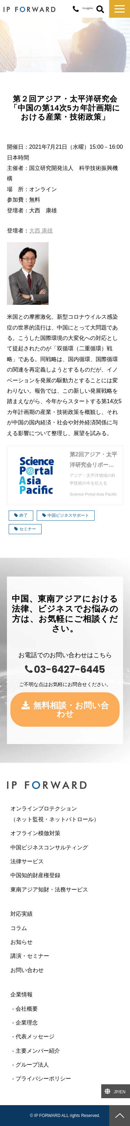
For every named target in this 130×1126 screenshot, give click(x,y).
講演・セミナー (29, 956)
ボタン (100, 9)
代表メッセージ (35, 1036)
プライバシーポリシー (43, 1079)
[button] (119, 9)
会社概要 (27, 1009)
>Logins (87, 8)
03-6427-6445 (75, 9)
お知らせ (21, 942)
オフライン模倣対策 (35, 833)
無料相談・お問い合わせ (71, 709)
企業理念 (27, 1023)
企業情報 (21, 994)
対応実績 (21, 914)
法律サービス (27, 861)
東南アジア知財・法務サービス (49, 889)
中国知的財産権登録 (35, 875)
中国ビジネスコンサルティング (49, 847)
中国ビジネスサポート (65, 515)
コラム (18, 928)
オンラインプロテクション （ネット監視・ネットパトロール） (65, 814)
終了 (21, 515)
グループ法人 (32, 1065)
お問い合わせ (27, 970)
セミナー (25, 529)
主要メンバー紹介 (38, 1051)
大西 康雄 (41, 231)
